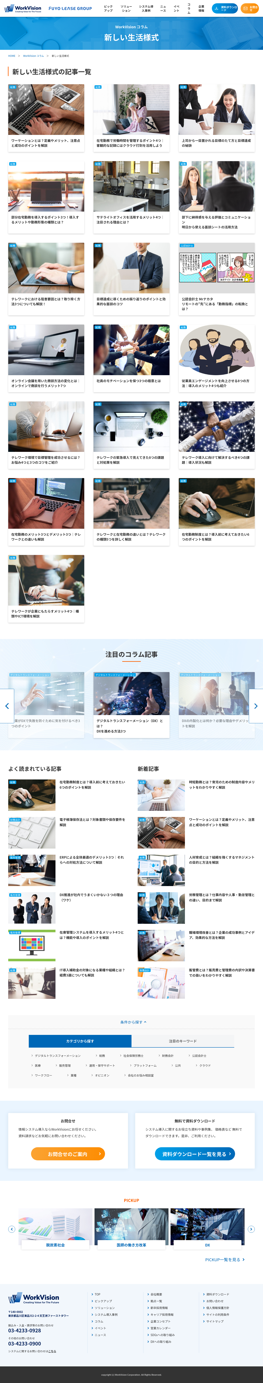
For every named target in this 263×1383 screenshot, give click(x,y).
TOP (97, 1294)
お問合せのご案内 (67, 1153)
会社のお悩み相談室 (141, 1075)
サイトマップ (215, 1321)
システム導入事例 (146, 8)
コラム (188, 8)
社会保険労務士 (133, 1056)
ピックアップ (108, 8)
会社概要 (156, 1294)
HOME (11, 55)
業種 (73, 1075)
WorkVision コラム (33, 55)
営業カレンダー (161, 1328)
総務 (102, 1056)
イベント (176, 8)
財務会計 (168, 1056)
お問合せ (254, 8)
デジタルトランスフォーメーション (58, 1056)
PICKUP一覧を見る (222, 1259)
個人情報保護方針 (217, 1308)
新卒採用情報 (159, 1308)
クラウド (205, 1065)
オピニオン (102, 1075)
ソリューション (126, 8)
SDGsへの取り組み (163, 1335)
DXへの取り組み (161, 1342)
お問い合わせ (215, 1301)
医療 (38, 1065)
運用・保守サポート (102, 1065)
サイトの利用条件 (217, 1314)
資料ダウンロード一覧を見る (194, 1153)
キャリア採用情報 (162, 1314)
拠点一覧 (156, 1301)
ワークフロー (43, 1075)
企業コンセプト (161, 1321)
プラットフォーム (145, 1065)
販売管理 (65, 1065)
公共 (178, 1065)
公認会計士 (199, 1056)
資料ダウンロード (229, 8)
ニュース (163, 8)
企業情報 (201, 8)
